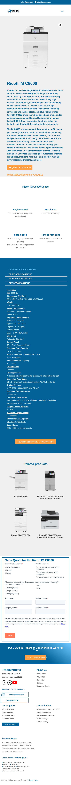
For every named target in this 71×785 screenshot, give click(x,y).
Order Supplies (7, 712)
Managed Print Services (46, 715)
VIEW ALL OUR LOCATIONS (12, 689)
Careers (40, 683)
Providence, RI (19, 771)
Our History (41, 680)
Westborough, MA (23, 766)
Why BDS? (41, 677)
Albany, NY (7, 769)
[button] (60, 25)
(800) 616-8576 (27, 2)
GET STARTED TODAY (35, 658)
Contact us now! (9, 724)
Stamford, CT (20, 762)
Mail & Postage (42, 718)
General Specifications (22, 270)
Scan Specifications (20, 279)
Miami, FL (6, 764)
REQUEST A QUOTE (18, 167)
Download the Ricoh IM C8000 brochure (35, 442)
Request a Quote (43, 686)
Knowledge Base (8, 715)
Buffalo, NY (15, 769)
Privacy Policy (33, 780)
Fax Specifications (19, 283)
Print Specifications (20, 274)
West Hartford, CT (9, 762)
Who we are (41, 674)
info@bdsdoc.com (16, 695)
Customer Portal (8, 718)
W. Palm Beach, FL (9, 766)
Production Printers (44, 712)
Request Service (8, 709)
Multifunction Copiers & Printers (48, 709)
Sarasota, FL (15, 764)
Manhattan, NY (8, 771)
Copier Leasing (42, 722)
